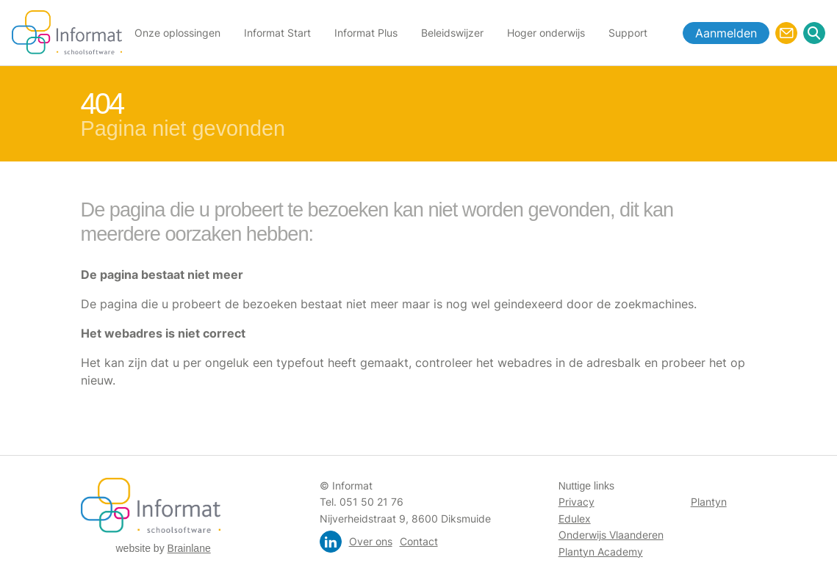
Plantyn (709, 501)
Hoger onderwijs (546, 32)
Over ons (370, 541)
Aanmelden (726, 33)
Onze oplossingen (177, 32)
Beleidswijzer (452, 32)
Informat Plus (366, 32)
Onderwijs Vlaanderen (611, 534)
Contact (419, 541)
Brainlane (189, 548)
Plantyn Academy (600, 551)
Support (627, 32)
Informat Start (277, 32)
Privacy (576, 501)
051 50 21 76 (371, 501)
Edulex (574, 518)
